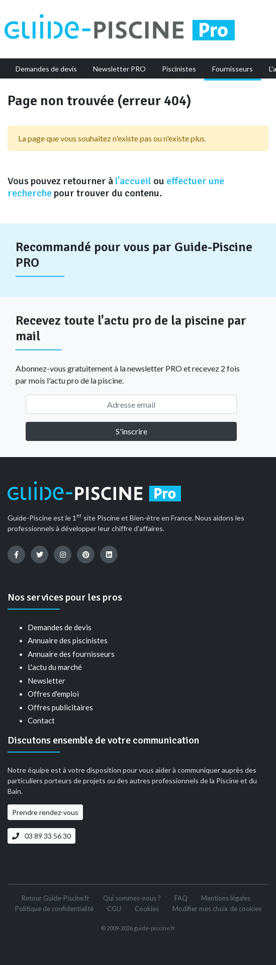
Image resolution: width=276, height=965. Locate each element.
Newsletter (46, 680)
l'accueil (133, 181)
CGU (114, 909)
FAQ (181, 898)
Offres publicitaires (60, 707)
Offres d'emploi (53, 693)
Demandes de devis (59, 627)
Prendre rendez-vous (45, 812)
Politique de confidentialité (54, 909)
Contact (41, 720)
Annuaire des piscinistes (68, 640)
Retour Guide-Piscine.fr (55, 898)
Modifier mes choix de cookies (216, 909)
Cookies (147, 909)
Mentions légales (225, 898)
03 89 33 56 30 (41, 836)
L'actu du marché (55, 667)
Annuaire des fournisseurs (71, 653)
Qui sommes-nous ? (132, 898)
